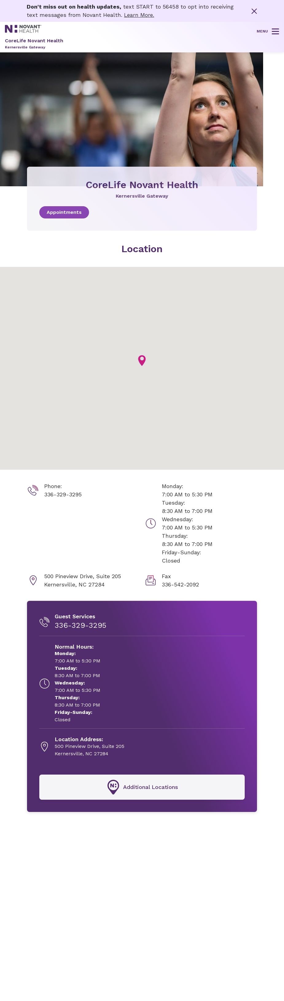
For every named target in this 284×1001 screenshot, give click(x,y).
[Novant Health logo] (23, 30)
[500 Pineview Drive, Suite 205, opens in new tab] (89, 746)
